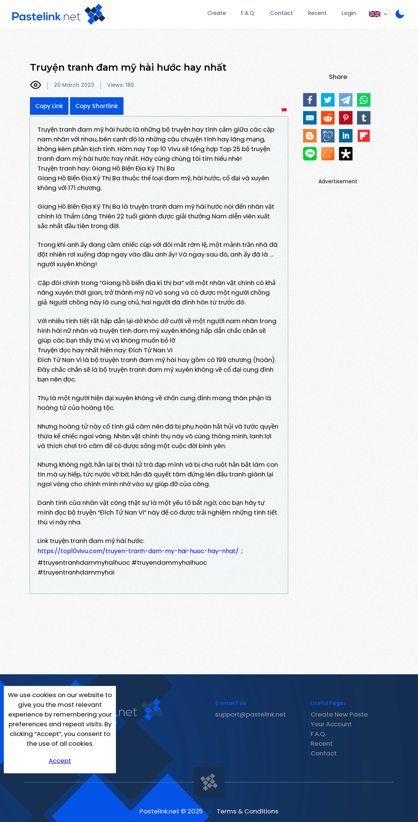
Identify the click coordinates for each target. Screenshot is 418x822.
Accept (60, 760)
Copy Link (49, 106)
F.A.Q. (248, 13)
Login (349, 13)
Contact (281, 13)
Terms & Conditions (247, 811)
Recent (317, 13)
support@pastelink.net (250, 714)
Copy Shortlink (96, 106)
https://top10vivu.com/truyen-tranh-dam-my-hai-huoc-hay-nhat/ (138, 551)
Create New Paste (339, 714)
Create (216, 13)
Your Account (331, 724)
